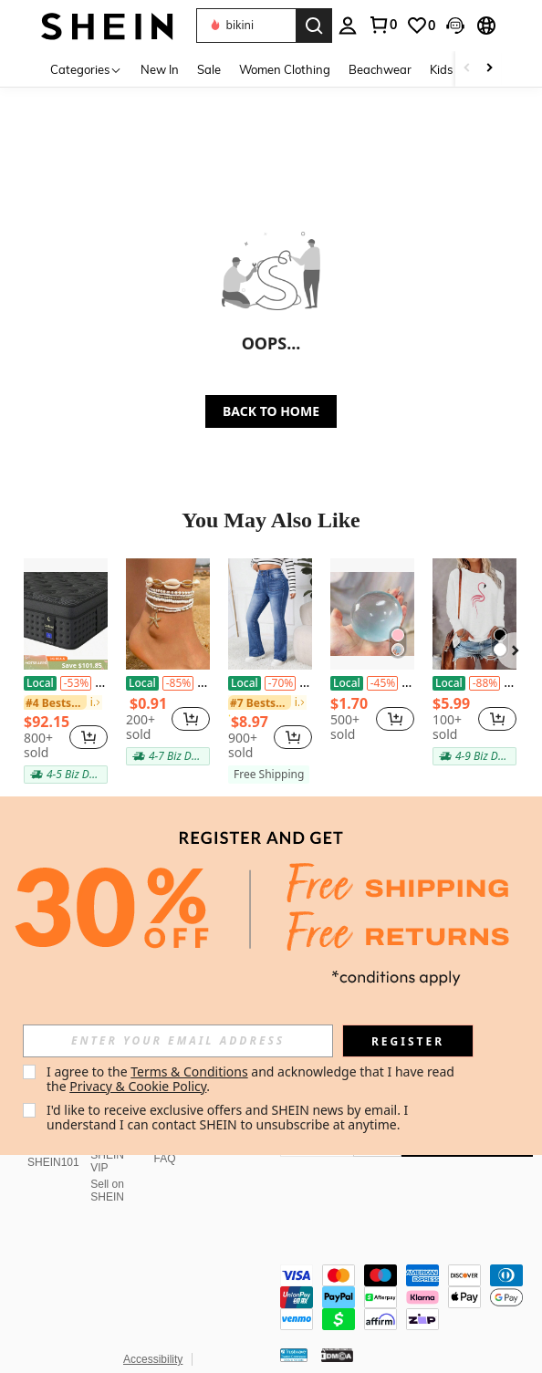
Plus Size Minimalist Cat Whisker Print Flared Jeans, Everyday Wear (270, 683)
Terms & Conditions (189, 1071)
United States (75, 1338)
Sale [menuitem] (209, 69)
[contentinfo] (406, 1264)
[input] (178, 1041)
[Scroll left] (467, 69)
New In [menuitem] (160, 69)
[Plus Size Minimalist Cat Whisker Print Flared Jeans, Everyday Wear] (270, 614)
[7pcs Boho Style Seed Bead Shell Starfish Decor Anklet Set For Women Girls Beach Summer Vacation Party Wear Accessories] (168, 614)
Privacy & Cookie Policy (137, 1086)
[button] (246, 25)
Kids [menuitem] (441, 69)
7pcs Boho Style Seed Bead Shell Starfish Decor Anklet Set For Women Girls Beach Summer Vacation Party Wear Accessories (168, 683)
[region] (46, 736)
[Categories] (86, 69)
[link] (420, 25)
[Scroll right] (489, 69)
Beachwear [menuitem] (380, 69)
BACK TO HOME (271, 411)
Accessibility (152, 1315)
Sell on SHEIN (107, 1168)
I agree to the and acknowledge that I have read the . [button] (252, 1079)
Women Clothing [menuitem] (284, 69)
